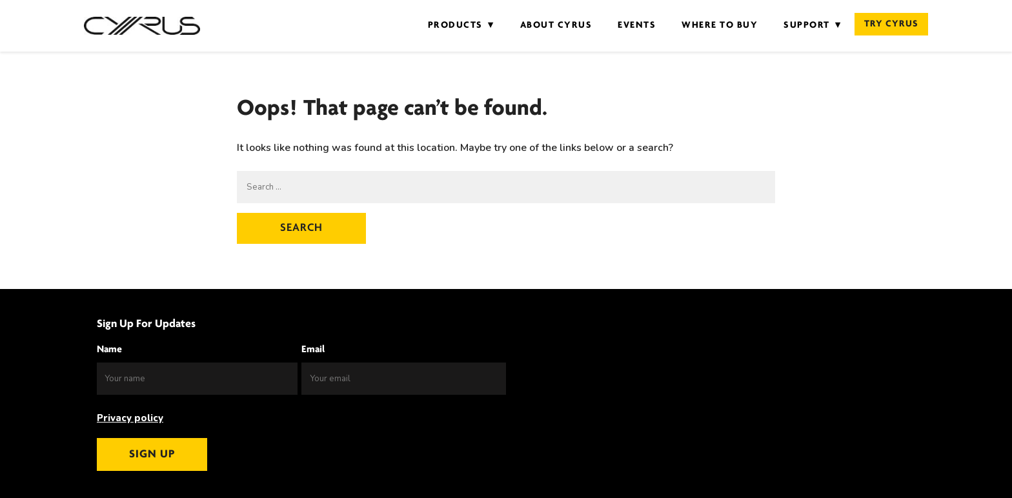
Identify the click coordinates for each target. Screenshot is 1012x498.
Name (109, 349)
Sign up (152, 454)
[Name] (197, 379)
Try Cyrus (891, 24)
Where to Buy (720, 25)
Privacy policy (130, 418)
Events (637, 25)
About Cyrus (556, 25)
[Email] (403, 379)
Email (313, 349)
